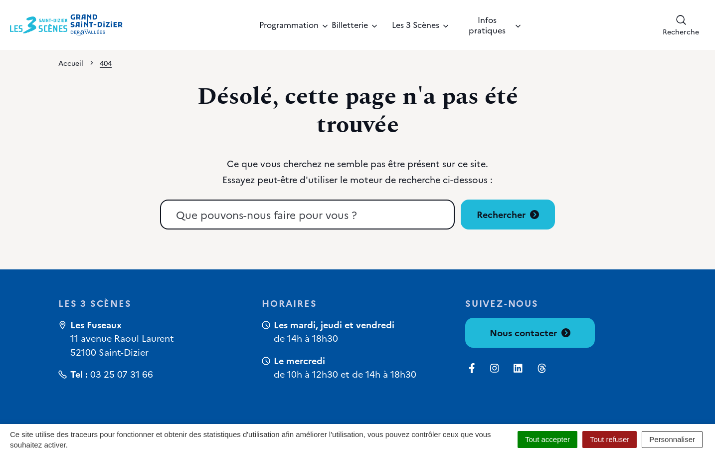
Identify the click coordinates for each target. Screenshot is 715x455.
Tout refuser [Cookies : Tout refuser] (609, 439)
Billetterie (354, 24)
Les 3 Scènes (420, 24)
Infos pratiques (495, 24)
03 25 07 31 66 (121, 374)
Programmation (288, 24)
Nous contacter (530, 332)
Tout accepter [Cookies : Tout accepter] (547, 439)
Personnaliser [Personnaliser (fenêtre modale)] (672, 439)
